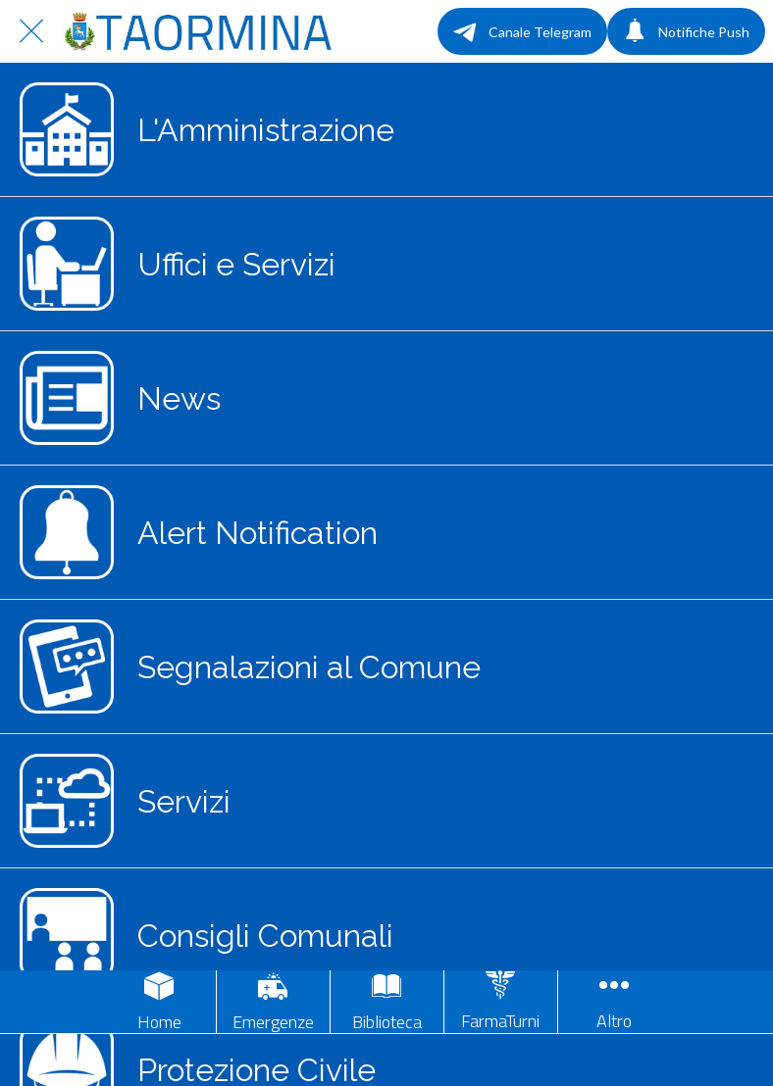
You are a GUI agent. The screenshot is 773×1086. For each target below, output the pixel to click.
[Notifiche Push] (686, 31)
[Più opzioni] (614, 1002)
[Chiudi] (31, 31)
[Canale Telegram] (522, 31)
